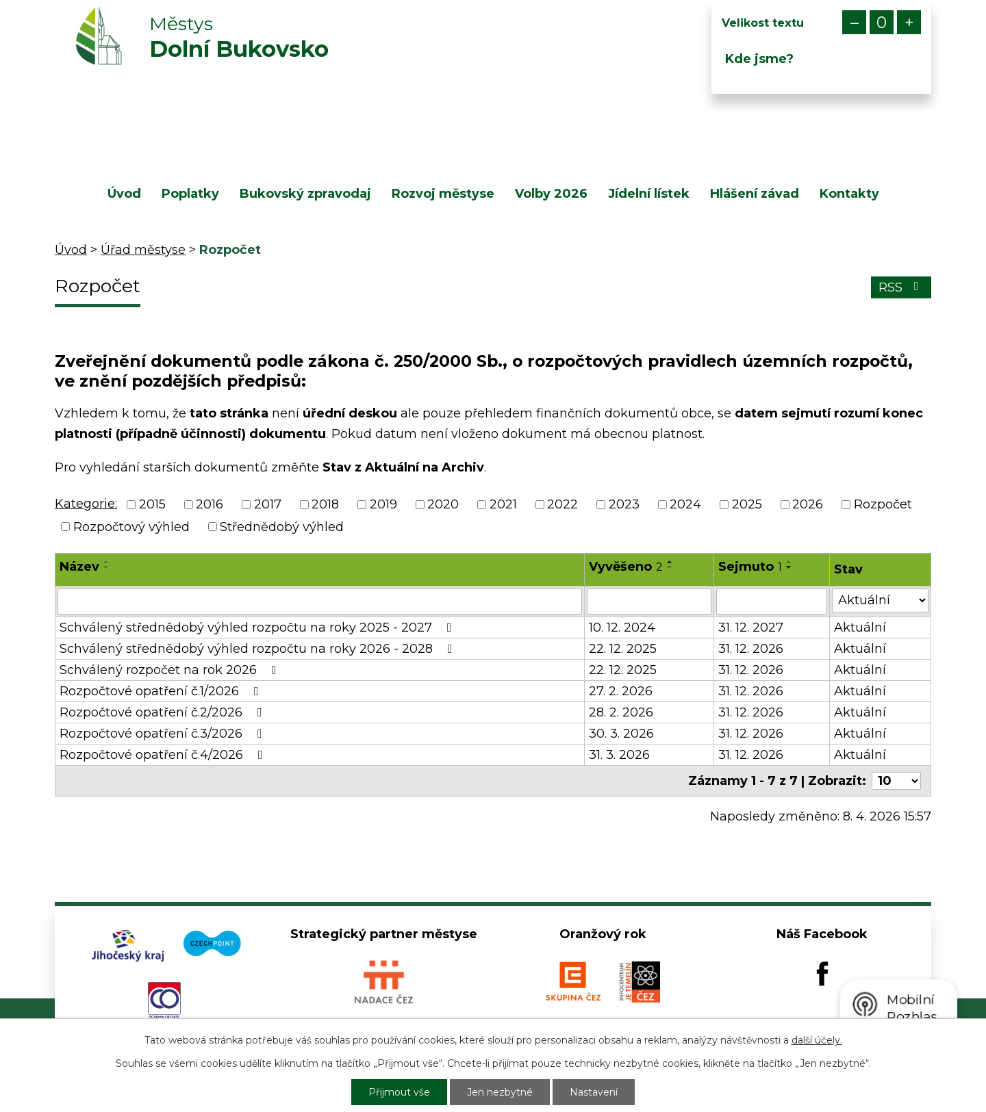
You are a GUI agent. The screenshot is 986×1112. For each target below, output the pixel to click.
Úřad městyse (143, 249)
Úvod (124, 193)
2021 (503, 505)
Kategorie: (86, 503)
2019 (383, 505)
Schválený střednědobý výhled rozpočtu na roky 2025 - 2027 (258, 627)
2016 (209, 505)
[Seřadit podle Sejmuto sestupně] (789, 567)
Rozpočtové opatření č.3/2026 (164, 733)
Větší (909, 22)
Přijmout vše (399, 1092)
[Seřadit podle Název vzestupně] (106, 562)
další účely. (817, 1040)
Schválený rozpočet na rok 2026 (171, 669)
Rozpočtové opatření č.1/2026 (162, 691)
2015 (152, 505)
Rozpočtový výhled (131, 526)
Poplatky (190, 193)
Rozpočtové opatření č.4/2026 (164, 754)
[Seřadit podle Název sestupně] (106, 567)
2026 (807, 505)
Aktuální (860, 627)
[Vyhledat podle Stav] (880, 600)
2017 (267, 505)
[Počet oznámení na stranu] (896, 781)
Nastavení (594, 1092)
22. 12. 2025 (623, 648)
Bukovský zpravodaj (305, 193)
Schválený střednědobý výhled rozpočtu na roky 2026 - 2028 (259, 648)
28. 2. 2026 (621, 712)
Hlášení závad (754, 193)
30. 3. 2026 (621, 733)
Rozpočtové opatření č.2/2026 (164, 712)
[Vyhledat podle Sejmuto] (771, 602)
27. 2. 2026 (621, 691)
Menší (854, 22)
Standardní (882, 22)
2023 (624, 505)
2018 (325, 505)
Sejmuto (750, 566)
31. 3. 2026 (619, 754)
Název (79, 566)
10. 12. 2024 (622, 627)
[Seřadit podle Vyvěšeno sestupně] (670, 567)
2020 (443, 505)
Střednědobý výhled (282, 526)
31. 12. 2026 (750, 648)
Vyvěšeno (626, 566)
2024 (685, 505)
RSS (901, 287)
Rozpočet (883, 505)
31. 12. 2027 (750, 627)
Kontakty (849, 193)
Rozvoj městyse (443, 193)
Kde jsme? (759, 58)
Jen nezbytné (500, 1092)
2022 (562, 505)
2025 (747, 505)
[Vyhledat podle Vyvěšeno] (649, 602)
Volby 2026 (551, 193)
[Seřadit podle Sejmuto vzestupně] (789, 562)
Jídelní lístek (649, 193)
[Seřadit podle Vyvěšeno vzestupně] (670, 562)
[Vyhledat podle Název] (320, 602)
